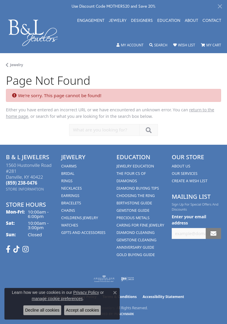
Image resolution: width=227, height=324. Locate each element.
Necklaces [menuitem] (71, 188)
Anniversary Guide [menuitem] (135, 247)
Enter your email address (189, 220)
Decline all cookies (42, 310)
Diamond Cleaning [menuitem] (135, 232)
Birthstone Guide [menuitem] (134, 203)
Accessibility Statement (163, 296)
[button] (130, 45)
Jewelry (16, 64)
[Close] (219, 6)
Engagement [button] (90, 20)
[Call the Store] (21, 183)
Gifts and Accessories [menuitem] (83, 232)
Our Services (184, 173)
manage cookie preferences (57, 298)
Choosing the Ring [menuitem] (135, 195)
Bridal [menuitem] (67, 173)
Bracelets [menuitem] (71, 203)
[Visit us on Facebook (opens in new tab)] (8, 249)
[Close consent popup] (115, 292)
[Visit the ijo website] (127, 278)
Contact (211, 20)
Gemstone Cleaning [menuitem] (136, 239)
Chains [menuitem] (68, 210)
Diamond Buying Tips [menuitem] (137, 188)
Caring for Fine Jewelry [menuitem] (140, 225)
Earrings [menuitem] (70, 195)
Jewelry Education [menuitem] (135, 166)
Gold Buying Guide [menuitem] (135, 254)
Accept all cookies (82, 310)
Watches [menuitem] (69, 225)
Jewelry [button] (118, 20)
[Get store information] (25, 189)
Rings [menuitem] (66, 180)
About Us (181, 166)
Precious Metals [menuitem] (133, 217)
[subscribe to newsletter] (213, 233)
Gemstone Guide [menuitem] (133, 210)
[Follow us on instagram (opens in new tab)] (25, 249)
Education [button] (168, 20)
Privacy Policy (86, 292)
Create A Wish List (189, 180)
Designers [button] (142, 20)
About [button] (191, 20)
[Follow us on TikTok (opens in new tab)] (16, 249)
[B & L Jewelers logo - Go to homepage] (36, 32)
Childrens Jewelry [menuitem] (79, 217)
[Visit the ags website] (104, 278)
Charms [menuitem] (69, 166)
